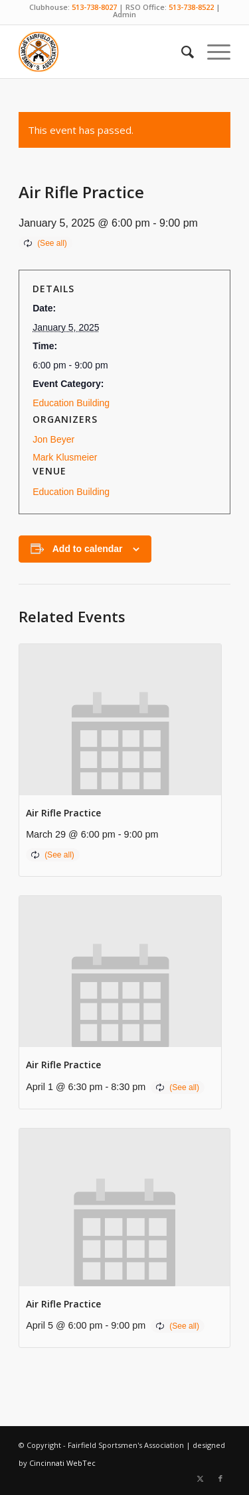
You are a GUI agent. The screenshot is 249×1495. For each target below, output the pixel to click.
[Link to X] (200, 1478)
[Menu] (212, 51)
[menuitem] (181, 51)
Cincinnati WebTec (62, 1463)
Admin (124, 14)
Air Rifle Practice (63, 812)
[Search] (181, 51)
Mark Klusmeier (65, 457)
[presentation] (120, 719)
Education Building (71, 403)
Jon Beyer (53, 439)
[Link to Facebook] (220, 1478)
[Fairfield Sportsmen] (103, 51)
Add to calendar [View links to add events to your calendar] (87, 548)
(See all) (52, 243)
